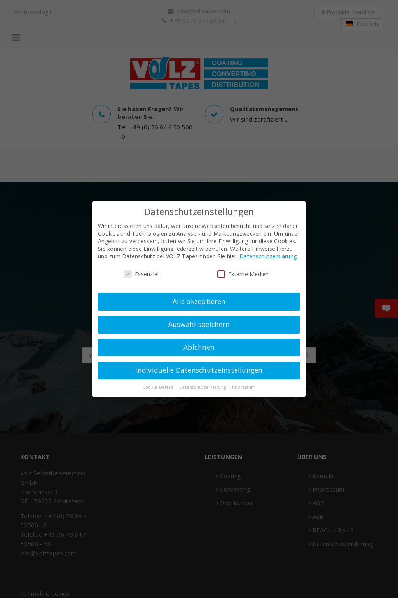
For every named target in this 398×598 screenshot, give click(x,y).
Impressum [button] (243, 387)
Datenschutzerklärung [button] (203, 387)
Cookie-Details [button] (159, 387)
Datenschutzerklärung (268, 256)
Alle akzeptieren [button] (199, 301)
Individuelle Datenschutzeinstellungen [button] (198, 370)
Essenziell (142, 274)
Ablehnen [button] (199, 347)
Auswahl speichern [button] (199, 324)
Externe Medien (243, 274)
